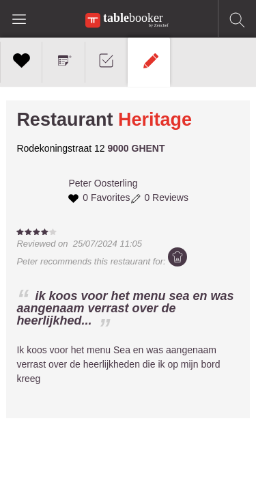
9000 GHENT (136, 148)
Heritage (155, 119)
